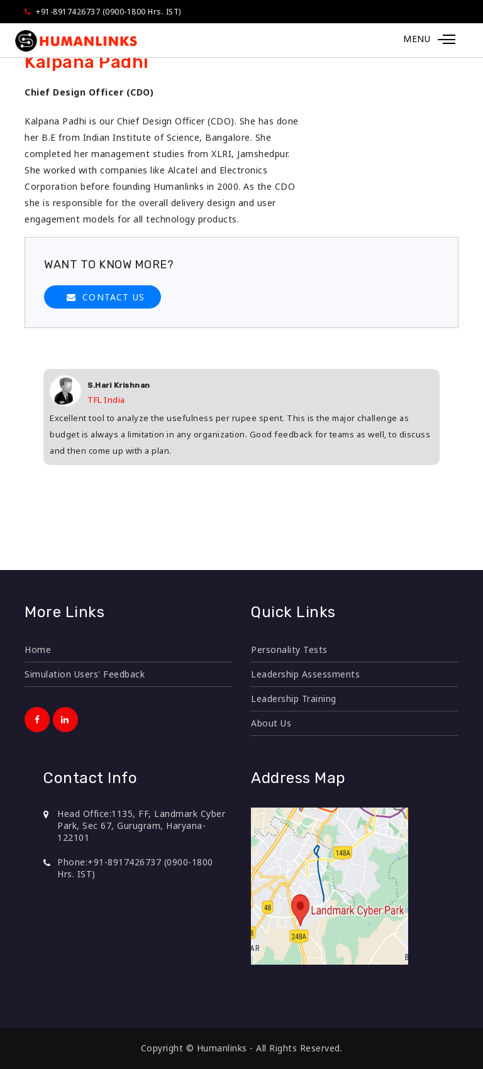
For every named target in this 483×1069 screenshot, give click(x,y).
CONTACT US (113, 297)
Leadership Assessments (305, 674)
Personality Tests (289, 649)
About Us (271, 723)
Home (38, 649)
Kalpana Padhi (87, 62)
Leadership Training (293, 698)
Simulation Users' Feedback (85, 674)
